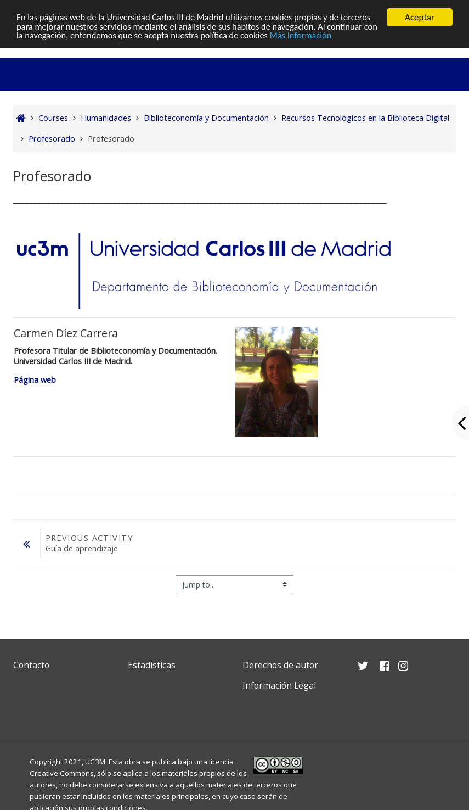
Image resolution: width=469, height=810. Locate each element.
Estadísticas (152, 665)
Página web (36, 380)
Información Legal (279, 685)
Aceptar (419, 17)
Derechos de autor (280, 665)
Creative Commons (62, 773)
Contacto (31, 665)
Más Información (365, 36)
